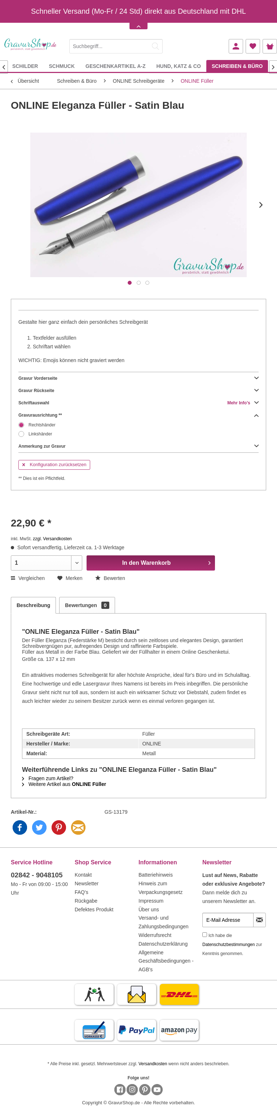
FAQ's (81, 892)
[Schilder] (25, 66)
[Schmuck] (61, 66)
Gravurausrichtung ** (138, 415)
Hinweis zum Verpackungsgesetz (160, 888)
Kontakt (83, 875)
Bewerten (110, 578)
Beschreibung (33, 605)
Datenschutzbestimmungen (228, 944)
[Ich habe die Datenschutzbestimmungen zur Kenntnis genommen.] (204, 934)
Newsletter (86, 883)
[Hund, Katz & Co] (178, 66)
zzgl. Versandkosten (52, 538)
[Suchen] (155, 46)
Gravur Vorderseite (138, 378)
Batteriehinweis (155, 875)
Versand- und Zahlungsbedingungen (163, 922)
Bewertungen (87, 605)
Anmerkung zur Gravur (138, 446)
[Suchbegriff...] (116, 46)
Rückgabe (86, 901)
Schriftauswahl (138, 403)
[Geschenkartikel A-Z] (115, 66)
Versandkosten (152, 1063)
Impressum (150, 901)
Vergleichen (28, 578)
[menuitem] (116, 44)
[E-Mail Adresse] (228, 920)
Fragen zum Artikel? (47, 778)
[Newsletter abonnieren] (259, 920)
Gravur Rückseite (138, 390)
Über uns (148, 909)
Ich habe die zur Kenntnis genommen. (232, 944)
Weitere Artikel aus (64, 784)
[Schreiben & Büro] (237, 66)
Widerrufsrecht (154, 935)
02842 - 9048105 (37, 875)
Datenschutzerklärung (163, 944)
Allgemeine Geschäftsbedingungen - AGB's (166, 961)
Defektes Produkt (94, 909)
